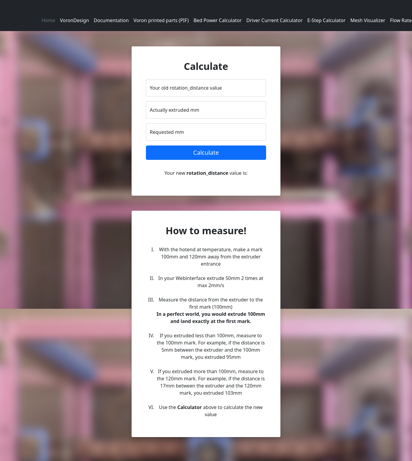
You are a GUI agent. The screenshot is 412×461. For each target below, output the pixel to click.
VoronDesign (74, 20)
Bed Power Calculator (217, 20)
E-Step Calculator (326, 20)
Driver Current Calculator (274, 20)
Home (48, 20)
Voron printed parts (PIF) (161, 20)
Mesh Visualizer (367, 20)
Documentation (111, 20)
